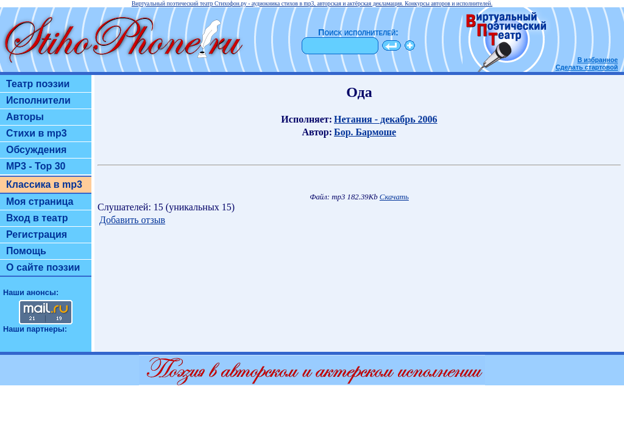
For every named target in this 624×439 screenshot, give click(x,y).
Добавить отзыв (132, 220)
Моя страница (40, 201)
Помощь (26, 251)
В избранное (597, 59)
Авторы (25, 117)
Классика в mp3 (44, 184)
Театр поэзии (37, 84)
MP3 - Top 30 (36, 166)
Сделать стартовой (587, 67)
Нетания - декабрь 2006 (386, 119)
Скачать (394, 197)
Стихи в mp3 (36, 133)
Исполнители (38, 100)
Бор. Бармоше (365, 132)
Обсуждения (36, 150)
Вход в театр (37, 218)
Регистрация (36, 234)
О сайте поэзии (43, 267)
